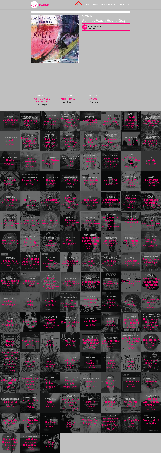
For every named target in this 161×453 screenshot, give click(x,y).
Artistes (86, 5)
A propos (122, 5)
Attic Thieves (68, 98)
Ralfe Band (87, 16)
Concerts (103, 5)
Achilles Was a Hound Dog (42, 100)
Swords (93, 98)
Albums (94, 5)
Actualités (112, 5)
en (128, 5)
